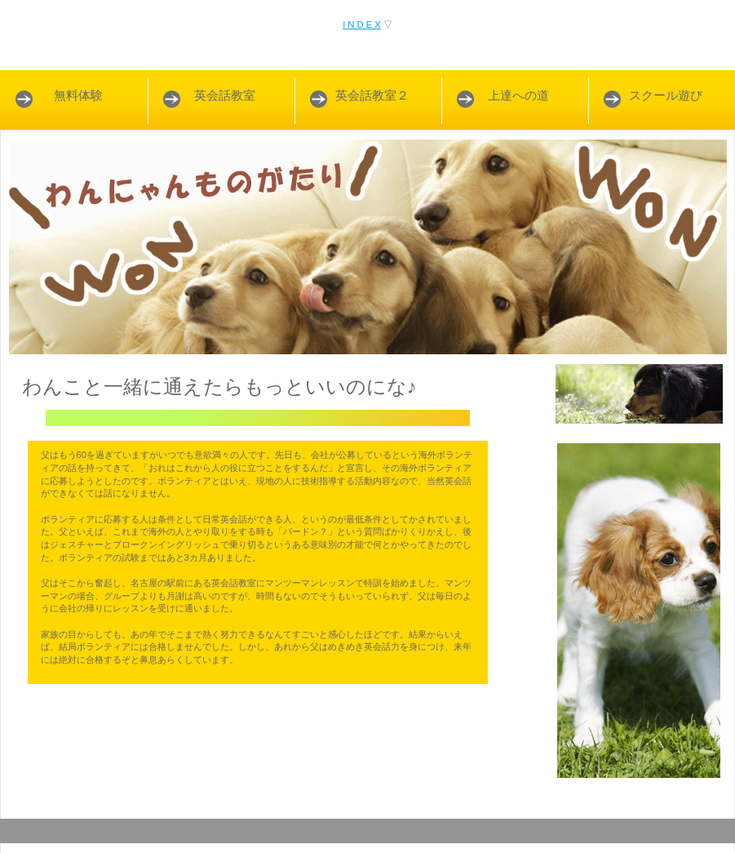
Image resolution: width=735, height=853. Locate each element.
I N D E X (362, 24)
